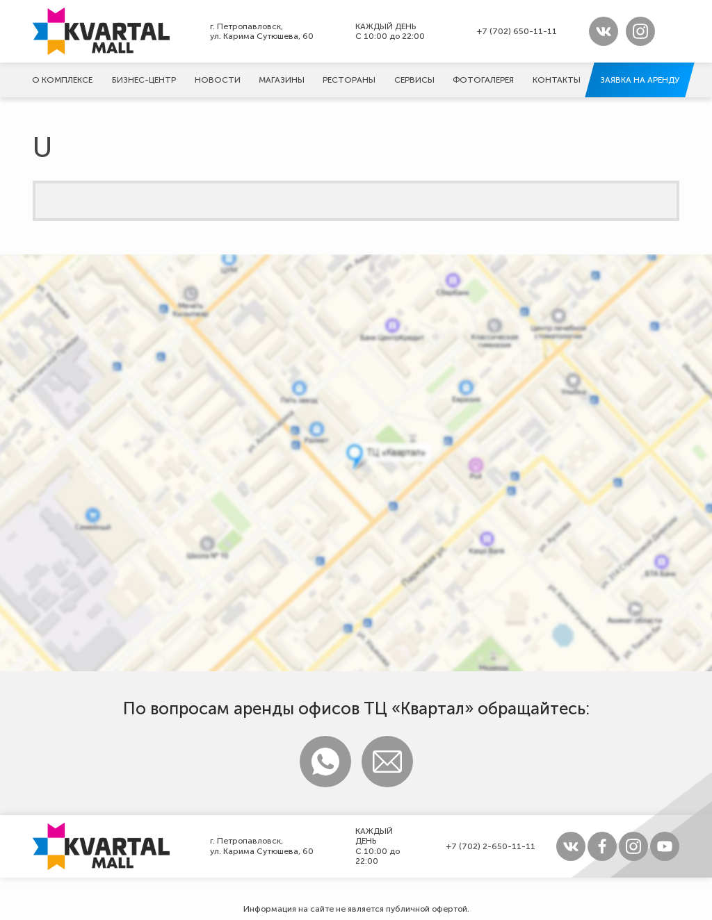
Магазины (282, 80)
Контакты (557, 80)
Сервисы (414, 80)
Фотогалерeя (483, 80)
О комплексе (62, 80)
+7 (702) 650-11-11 (517, 31)
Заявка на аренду (639, 80)
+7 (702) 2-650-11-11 (490, 846)
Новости (218, 80)
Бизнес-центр (144, 80)
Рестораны (349, 80)
